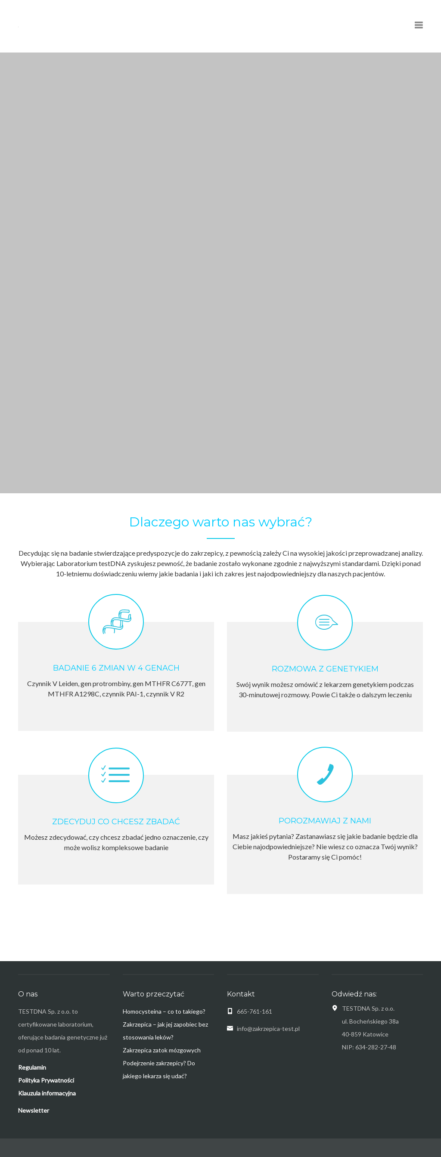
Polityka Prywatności (46, 1080)
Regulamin (32, 1067)
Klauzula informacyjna (47, 1093)
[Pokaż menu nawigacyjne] (418, 26)
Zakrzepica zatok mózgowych (162, 1050)
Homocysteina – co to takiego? (164, 1011)
